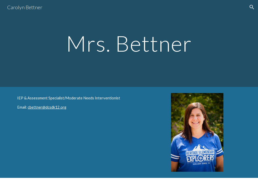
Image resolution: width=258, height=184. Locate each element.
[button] (252, 7)
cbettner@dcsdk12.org (47, 107)
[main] (129, 43)
